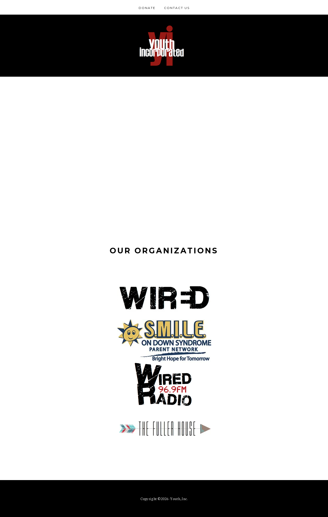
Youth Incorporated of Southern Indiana (164, 45)
